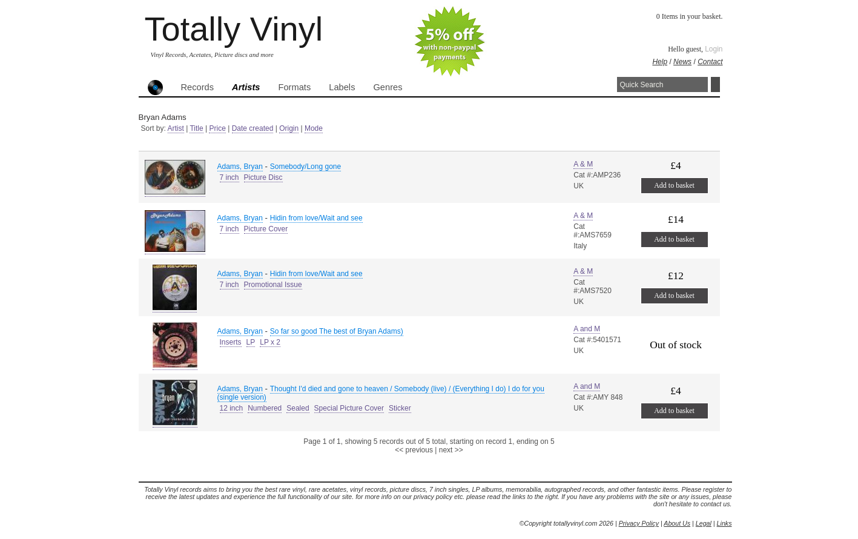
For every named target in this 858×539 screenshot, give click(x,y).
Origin (289, 128)
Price (217, 128)
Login (713, 49)
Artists (246, 87)
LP (251, 342)
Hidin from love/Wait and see (316, 218)
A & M (583, 164)
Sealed (297, 408)
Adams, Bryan (240, 166)
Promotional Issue (273, 284)
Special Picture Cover (349, 408)
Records (197, 87)
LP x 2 (270, 342)
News (682, 62)
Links (724, 523)
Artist (176, 128)
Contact (710, 62)
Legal (703, 523)
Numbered (265, 408)
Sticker (400, 408)
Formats (295, 87)
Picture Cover (266, 229)
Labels (342, 87)
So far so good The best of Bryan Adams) (336, 331)
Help (659, 62)
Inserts (231, 342)
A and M (586, 329)
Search (715, 84)
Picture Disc (263, 177)
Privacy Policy (639, 523)
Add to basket (674, 185)
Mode (314, 128)
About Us (677, 523)
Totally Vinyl (234, 29)
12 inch (231, 408)
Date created (253, 128)
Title (196, 128)
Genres (387, 87)
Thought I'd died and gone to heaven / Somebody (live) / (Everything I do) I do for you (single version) (380, 393)
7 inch (229, 177)
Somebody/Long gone (305, 166)
